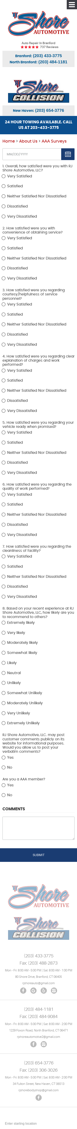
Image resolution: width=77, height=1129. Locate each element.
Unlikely (14, 683)
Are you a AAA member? (23, 779)
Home (8, 141)
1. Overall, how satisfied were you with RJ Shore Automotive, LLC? (37, 168)
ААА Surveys (54, 141)
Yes (10, 758)
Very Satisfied (19, 176)
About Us (28, 141)
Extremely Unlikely (23, 723)
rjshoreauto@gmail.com (38, 983)
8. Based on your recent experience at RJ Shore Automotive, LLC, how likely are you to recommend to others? (38, 613)
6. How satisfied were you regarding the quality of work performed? (37, 486)
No (9, 767)
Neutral (14, 673)
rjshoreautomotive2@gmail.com (38, 1037)
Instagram (54, 990)
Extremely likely (21, 623)
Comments (13, 809)
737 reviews (49, 47)
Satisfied (15, 186)
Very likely (16, 633)
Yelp (44, 990)
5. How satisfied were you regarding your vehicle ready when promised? (38, 424)
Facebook (23, 990)
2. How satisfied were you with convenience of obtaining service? (32, 230)
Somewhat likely (22, 653)
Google (33, 990)
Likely (12, 663)
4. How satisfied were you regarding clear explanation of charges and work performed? (38, 361)
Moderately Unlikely (25, 703)
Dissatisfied (17, 206)
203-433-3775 (44, 128)
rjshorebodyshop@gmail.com (38, 1090)
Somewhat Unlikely (24, 693)
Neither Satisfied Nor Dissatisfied (36, 196)
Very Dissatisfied (22, 216)
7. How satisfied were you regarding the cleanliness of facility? (36, 548)
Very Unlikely (18, 713)
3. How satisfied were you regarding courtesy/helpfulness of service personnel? (33, 294)
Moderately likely (22, 643)
